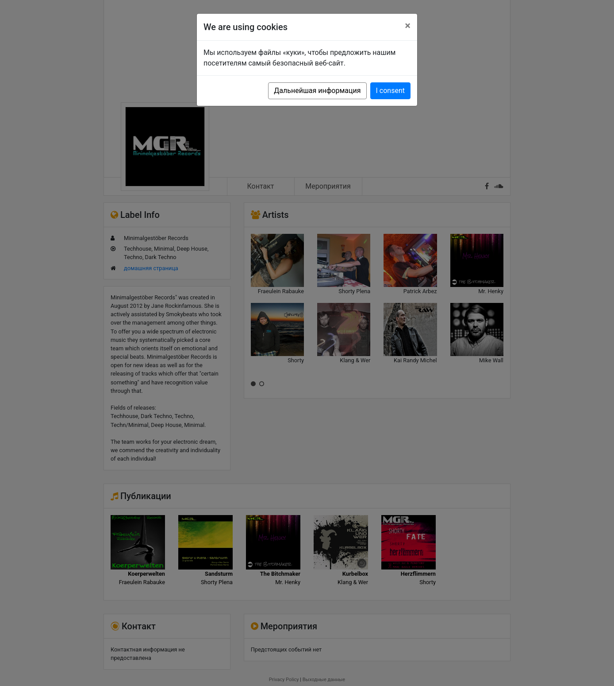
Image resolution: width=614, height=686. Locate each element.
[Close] (407, 26)
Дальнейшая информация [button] (317, 90)
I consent (390, 90)
